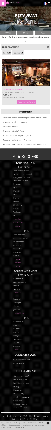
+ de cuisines (18, 313)
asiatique (17, 302)
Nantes (16, 201)
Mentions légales (20, 393)
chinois (16, 306)
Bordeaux (17, 184)
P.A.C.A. (16, 256)
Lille (14, 194)
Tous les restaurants (21, 170)
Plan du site (18, 390)
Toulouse (17, 212)
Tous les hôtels (19, 234)
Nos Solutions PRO (20, 379)
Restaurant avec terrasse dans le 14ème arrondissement (25, 144)
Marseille (16, 191)
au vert (16, 343)
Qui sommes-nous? (21, 376)
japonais (16, 309)
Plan (43, 33)
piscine (16, 332)
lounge (16, 335)
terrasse (16, 289)
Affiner (8, 33)
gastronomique (19, 282)
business (16, 328)
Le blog (16, 386)
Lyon (15, 187)
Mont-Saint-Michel (20, 238)
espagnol (17, 299)
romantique (18, 278)
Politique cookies (20, 404)
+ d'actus (16, 226)
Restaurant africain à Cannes (14, 131)
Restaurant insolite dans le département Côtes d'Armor (24, 117)
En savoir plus (19, 427)
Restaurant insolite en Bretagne (15, 122)
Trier (25, 33)
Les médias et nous (21, 383)
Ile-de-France (18, 241)
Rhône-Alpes (18, 248)
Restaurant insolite (10, 126)
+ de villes (17, 219)
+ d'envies (17, 293)
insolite (16, 286)
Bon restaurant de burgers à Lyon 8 (17, 135)
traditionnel (18, 339)
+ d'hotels (17, 263)
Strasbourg (17, 205)
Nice (15, 215)
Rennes (16, 198)
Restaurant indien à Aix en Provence (17, 140)
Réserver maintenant (26, 102)
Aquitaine (17, 245)
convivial (16, 346)
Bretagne (17, 252)
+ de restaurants (19, 222)
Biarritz (16, 208)
